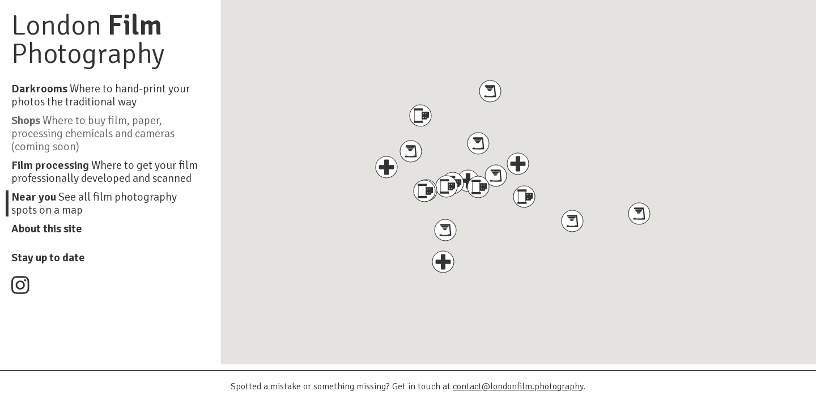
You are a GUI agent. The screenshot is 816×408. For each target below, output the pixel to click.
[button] (478, 187)
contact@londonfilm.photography (518, 386)
